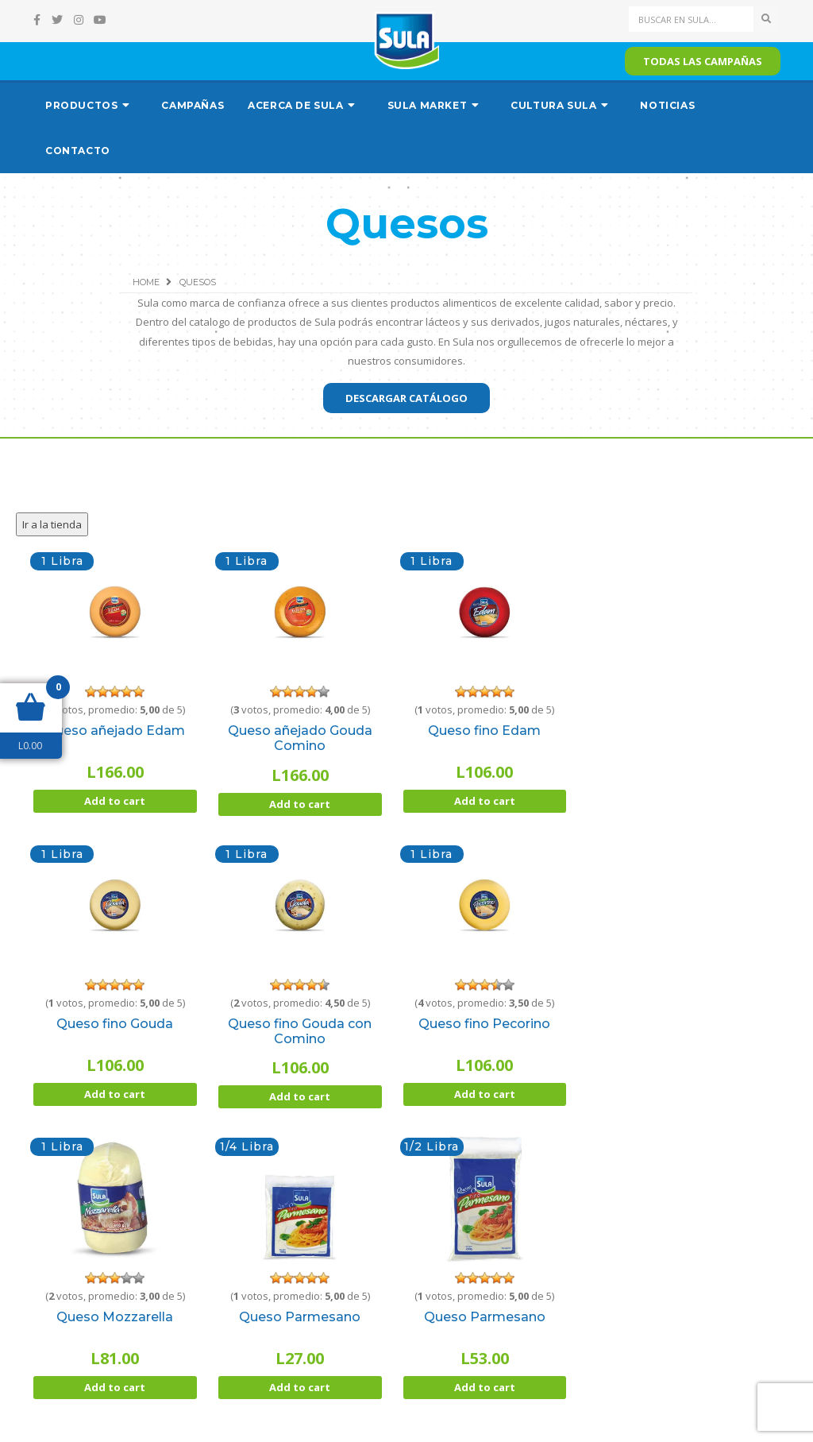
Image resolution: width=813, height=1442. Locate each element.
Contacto (77, 151)
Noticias (667, 105)
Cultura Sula (553, 105)
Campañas (192, 105)
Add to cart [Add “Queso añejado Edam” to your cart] (114, 801)
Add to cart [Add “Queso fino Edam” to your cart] (484, 801)
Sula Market (427, 105)
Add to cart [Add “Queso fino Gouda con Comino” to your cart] (299, 1096)
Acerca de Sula (295, 105)
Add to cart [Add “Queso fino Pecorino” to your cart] (484, 1094)
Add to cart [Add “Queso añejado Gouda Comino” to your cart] (299, 804)
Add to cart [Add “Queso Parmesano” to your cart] (299, 1387)
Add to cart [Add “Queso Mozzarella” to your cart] (114, 1387)
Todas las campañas (702, 61)
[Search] (691, 19)
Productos (81, 105)
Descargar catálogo (406, 398)
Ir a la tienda (52, 524)
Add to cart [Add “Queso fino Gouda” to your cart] (114, 1094)
